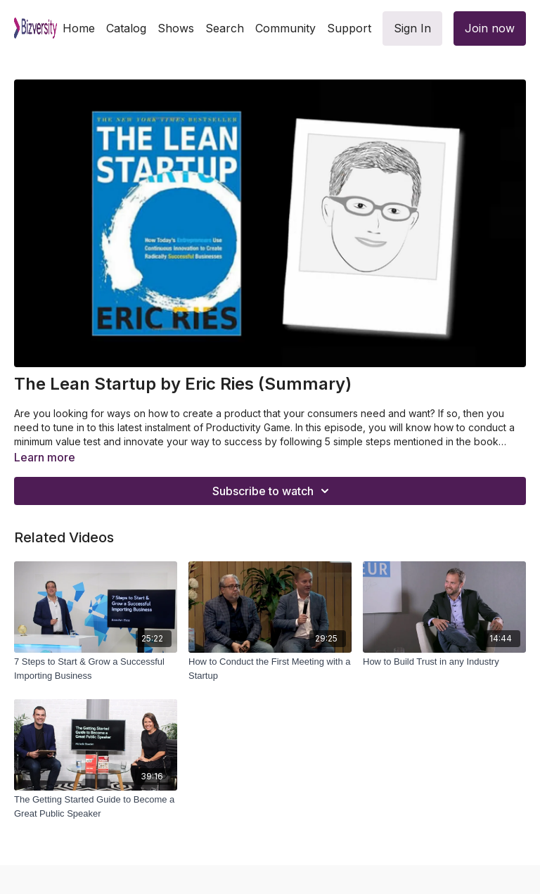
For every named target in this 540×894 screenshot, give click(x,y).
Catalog (126, 28)
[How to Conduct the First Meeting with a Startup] (270, 668)
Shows (176, 28)
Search (224, 28)
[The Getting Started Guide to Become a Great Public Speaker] (95, 806)
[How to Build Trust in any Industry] (444, 662)
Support (349, 28)
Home (79, 28)
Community (285, 28)
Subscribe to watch (272, 491)
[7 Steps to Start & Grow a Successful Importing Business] (95, 668)
